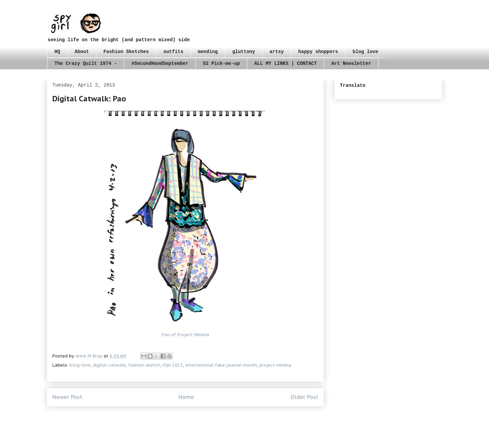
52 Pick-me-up (221, 63)
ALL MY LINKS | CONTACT (285, 63)
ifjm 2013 (173, 365)
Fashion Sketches (126, 51)
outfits (173, 51)
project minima (275, 365)
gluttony (243, 51)
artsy (277, 51)
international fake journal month (221, 365)
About (82, 51)
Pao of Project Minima (185, 335)
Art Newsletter (351, 63)
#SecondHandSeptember (160, 63)
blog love (365, 51)
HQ (57, 51)
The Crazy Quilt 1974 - (85, 63)
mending (208, 51)
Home (186, 397)
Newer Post (67, 397)
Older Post (304, 397)
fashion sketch (144, 365)
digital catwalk (109, 365)
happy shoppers (318, 51)
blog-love (80, 365)
